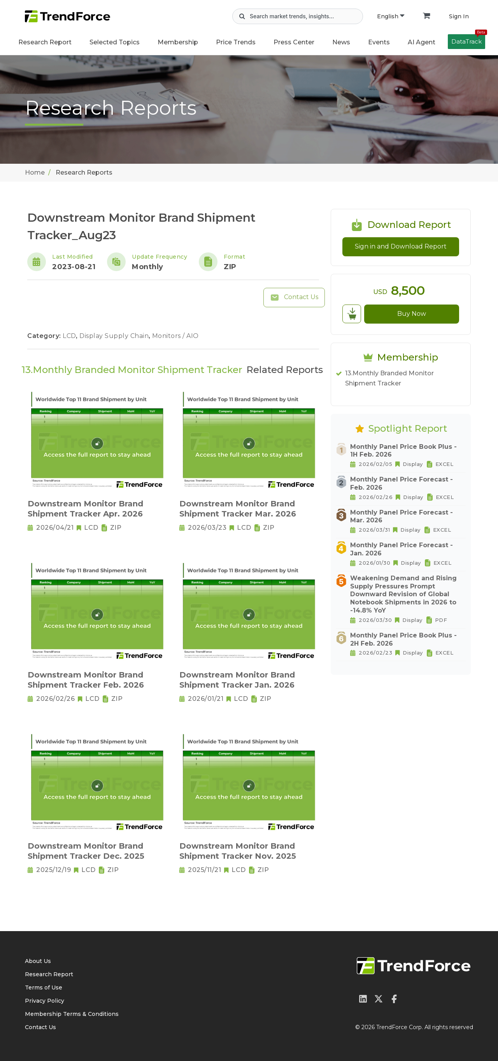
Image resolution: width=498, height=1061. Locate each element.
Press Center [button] (294, 42)
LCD (70, 336)
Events (379, 42)
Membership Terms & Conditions (72, 1013)
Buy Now (411, 313)
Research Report (45, 42)
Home (35, 172)
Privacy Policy (44, 1000)
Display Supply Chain (115, 336)
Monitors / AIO (175, 336)
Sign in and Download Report (401, 246)
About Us (38, 961)
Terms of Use (43, 987)
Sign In (459, 16)
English (390, 16)
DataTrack (468, 39)
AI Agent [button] (421, 42)
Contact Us (294, 297)
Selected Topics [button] (114, 42)
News (341, 42)
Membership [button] (178, 42)
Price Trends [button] (236, 42)
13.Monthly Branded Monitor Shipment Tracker (389, 378)
